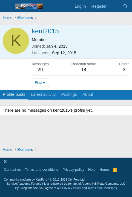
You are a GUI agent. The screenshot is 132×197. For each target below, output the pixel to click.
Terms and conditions (42, 169)
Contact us (12, 169)
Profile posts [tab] (14, 94)
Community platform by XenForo (44, 179)
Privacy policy (73, 169)
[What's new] (114, 6)
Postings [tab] (69, 94)
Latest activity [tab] (43, 94)
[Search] (125, 6)
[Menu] (7, 6)
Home (104, 169)
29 (40, 69)
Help (92, 169)
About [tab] (87, 94)
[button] (5, 161)
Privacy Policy (71, 188)
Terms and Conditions (102, 188)
